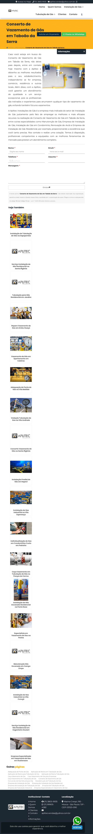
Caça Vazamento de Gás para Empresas (42, 776)
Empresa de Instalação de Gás (19, 783)
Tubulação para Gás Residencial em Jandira (21, 296)
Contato (73, 14)
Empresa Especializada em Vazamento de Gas (50, 788)
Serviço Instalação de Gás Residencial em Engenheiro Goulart (21, 727)
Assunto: (52, 157)
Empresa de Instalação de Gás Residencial (47, 783)
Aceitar (77, 827)
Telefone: (13, 157)
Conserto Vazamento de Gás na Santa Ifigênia (21, 449)
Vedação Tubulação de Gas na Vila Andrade (21, 419)
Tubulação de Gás (45, 14)
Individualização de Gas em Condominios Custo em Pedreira (21, 543)
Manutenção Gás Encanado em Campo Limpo (21, 666)
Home (42, 7)
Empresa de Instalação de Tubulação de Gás (24, 785)
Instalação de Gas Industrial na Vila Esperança (21, 512)
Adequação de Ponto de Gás (18, 772)
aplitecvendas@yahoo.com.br (62, 2)
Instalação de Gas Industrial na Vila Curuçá (21, 696)
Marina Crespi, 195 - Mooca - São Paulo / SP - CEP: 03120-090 (73, 804)
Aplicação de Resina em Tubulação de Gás (46, 772)
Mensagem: (14, 166)
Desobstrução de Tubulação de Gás (48, 781)
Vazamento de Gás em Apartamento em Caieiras (21, 358)
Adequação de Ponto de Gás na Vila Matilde (21, 388)
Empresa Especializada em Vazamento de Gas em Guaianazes (21, 758)
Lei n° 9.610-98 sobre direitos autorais (43, 201)
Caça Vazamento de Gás (16, 776)
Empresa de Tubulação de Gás (53, 785)
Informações (34, 819)
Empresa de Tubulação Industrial (20, 788)
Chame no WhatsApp (73, 34)
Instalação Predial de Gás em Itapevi (21, 480)
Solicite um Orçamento (49, 34)
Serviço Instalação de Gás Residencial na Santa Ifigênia (21, 266)
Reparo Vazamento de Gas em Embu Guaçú (21, 327)
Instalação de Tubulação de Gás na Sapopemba (21, 234)
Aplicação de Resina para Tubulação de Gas (23, 774)
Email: (51, 148)
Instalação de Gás (73, 7)
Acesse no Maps (24, 2)
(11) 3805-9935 (40, 2)
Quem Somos (54, 7)
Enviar (46, 187)
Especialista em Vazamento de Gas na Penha (21, 635)
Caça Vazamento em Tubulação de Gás (22, 779)
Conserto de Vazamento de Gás (50, 779)
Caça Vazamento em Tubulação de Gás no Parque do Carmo (21, 574)
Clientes (62, 14)
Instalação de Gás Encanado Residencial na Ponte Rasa (21, 604)
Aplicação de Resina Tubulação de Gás (55, 774)
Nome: (11, 148)
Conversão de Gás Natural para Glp (20, 781)
